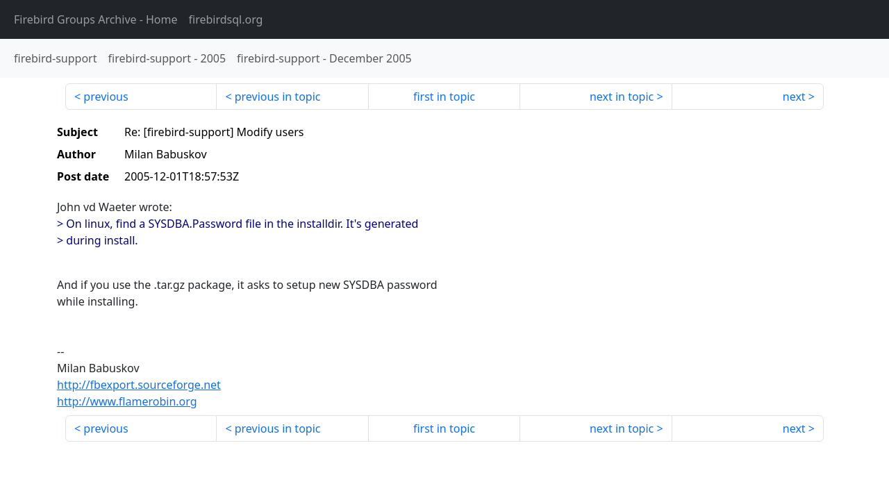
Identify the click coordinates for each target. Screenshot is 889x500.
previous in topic (278, 96)
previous (105, 96)
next (794, 96)
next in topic (622, 96)
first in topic (444, 96)
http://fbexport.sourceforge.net (139, 384)
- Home (96, 19)
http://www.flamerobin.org (127, 401)
